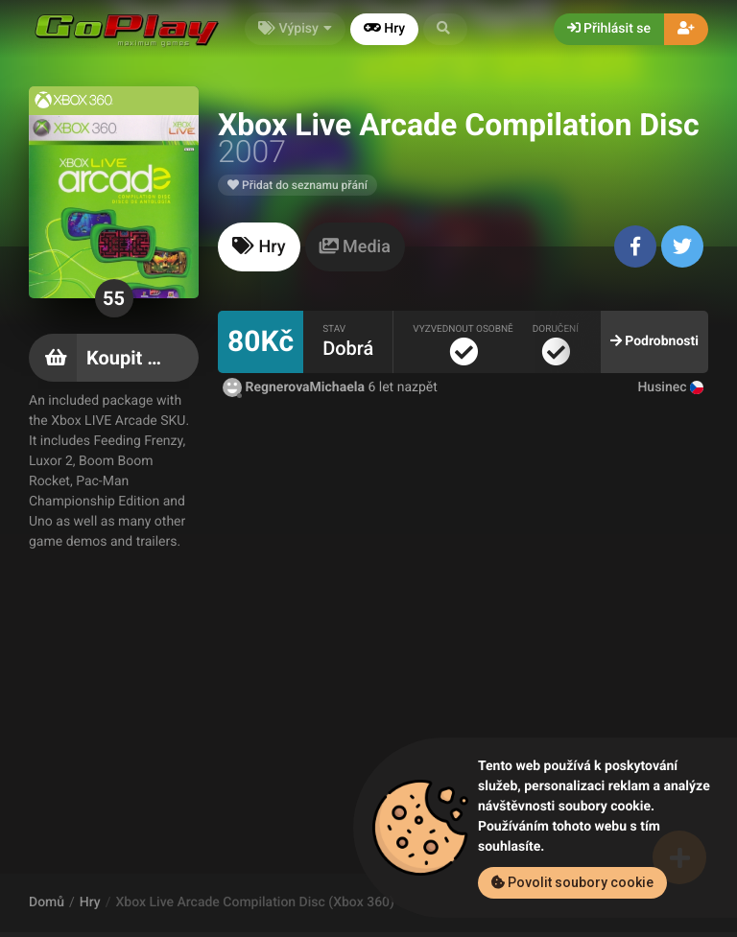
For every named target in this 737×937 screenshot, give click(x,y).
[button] (445, 29)
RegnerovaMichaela (295, 387)
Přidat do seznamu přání (297, 185)
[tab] (259, 247)
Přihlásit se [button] (609, 28)
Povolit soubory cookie (572, 882)
